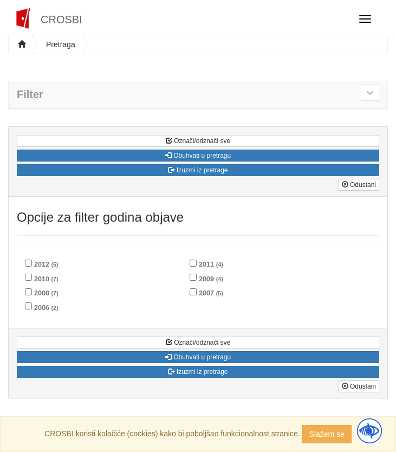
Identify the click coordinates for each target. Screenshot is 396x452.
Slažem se (327, 434)
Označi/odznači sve (198, 141)
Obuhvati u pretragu (198, 155)
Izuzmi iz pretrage (198, 170)
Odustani (359, 185)
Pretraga (60, 44)
